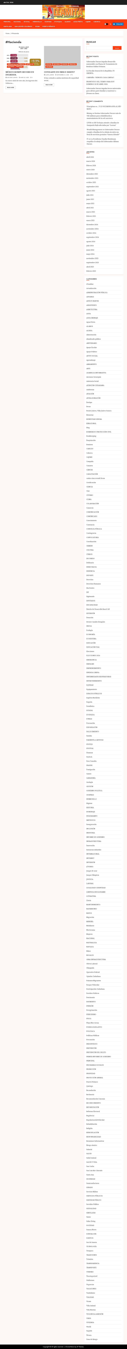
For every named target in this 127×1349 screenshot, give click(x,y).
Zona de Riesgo (91, 1339)
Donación (89, 618)
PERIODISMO (91, 1014)
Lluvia (88, 900)
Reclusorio (90, 1094)
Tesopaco (89, 1251)
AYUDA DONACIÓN (93, 398)
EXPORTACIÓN (91, 727)
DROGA (89, 626)
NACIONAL (17, 22)
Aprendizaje (90, 360)
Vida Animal (90, 1306)
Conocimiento (91, 520)
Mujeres (89, 934)
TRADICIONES (91, 1255)
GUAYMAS (48, 22)
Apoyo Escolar (91, 347)
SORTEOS (89, 1238)
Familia (89, 736)
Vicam (37, 26)
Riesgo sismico (91, 1145)
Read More (10, 87)
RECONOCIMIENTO (93, 1103)
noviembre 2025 (92, 178)
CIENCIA (89, 487)
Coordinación (91, 541)
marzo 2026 (90, 161)
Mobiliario (90, 926)
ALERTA (89, 331)
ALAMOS (68, 22)
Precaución (90, 1040)
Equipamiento (91, 689)
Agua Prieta (78, 22)
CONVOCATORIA (92, 537)
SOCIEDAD (49, 67)
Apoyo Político (91, 352)
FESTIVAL (90, 748)
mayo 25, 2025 (24, 77)
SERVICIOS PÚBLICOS (94, 1196)
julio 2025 (90, 195)
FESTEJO (89, 744)
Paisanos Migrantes (93, 981)
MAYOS (89, 913)
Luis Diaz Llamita (12, 77)
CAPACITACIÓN (92, 474)
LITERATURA (91, 896)
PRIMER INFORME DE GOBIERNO (98, 1057)
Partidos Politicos (92, 993)
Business (89, 444)
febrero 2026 (91, 165)
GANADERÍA (90, 778)
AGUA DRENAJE (92, 318)
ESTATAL (27, 22)
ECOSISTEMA (91, 639)
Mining (89, 113)
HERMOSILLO (37, 22)
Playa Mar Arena (92, 1023)
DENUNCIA (90, 571)
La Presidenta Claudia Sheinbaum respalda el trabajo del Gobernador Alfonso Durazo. (103, 141)
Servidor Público (92, 1204)
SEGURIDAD (90, 1179)
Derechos (89, 580)
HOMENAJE (90, 812)
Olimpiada (90, 968)
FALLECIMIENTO (92, 731)
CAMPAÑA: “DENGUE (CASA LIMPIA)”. (100, 77)
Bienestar (90, 415)
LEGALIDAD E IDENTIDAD (96, 888)
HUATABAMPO (91, 816)
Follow (118, 24)
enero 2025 (90, 220)
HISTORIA (90, 807)
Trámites (89, 1259)
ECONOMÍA (90, 634)
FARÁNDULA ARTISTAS (94, 740)
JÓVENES (89, 867)
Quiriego (89, 1086)
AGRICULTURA (91, 309)
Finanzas (89, 753)
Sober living (90, 1221)
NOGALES (90, 955)
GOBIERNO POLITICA (94, 791)
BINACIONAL (91, 423)
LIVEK (89, 123)
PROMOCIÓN (91, 1069)
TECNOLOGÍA (91, 1246)
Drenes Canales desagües (95, 622)
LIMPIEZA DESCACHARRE (95, 892)
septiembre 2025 (92, 187)
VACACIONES (91, 1289)
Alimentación (91, 335)
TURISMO (90, 1272)
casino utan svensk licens (95, 478)
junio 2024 (90, 250)
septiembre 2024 (92, 237)
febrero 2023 (91, 271)
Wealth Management (94, 129)
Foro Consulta (91, 761)
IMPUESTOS (29, 64)
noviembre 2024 (92, 229)
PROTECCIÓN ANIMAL (94, 1078)
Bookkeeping (91, 436)
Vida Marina (91, 1310)
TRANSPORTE (91, 1268)
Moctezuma (90, 930)
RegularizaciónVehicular (95, 1120)
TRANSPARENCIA (92, 1263)
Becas (88, 406)
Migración (90, 917)
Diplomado (90, 596)
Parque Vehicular (92, 985)
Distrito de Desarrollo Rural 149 (98, 609)
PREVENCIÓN (91, 1048)
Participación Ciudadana (95, 989)
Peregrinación (91, 1010)
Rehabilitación (91, 1124)
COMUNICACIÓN (92, 512)
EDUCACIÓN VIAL (93, 647)
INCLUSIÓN (90, 829)
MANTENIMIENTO (93, 904)
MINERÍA (89, 921)
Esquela (89, 702)
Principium (91, 106)
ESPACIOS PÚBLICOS (94, 694)
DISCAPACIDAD (92, 605)
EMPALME (90, 664)
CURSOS (89, 554)
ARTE (88, 368)
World (88, 1327)
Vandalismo (90, 1293)
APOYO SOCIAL (92, 356)
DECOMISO (90, 558)
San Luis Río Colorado (23, 26)
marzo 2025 (90, 212)
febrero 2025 (91, 216)
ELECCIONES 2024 (93, 655)
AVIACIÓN (90, 394)
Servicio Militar (92, 1192)
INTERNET (90, 858)
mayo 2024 (90, 254)
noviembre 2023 (92, 258)
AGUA (88, 314)
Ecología (89, 630)
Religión (89, 1128)
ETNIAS (89, 719)
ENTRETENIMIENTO (94, 681)
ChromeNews (69, 1347)
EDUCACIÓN (91, 643)
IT (87, 139)
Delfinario (90, 563)
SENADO (89, 1187)
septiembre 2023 (92, 262)
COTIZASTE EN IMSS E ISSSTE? (59, 72)
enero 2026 (90, 170)
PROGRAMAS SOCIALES (95, 1065)
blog (88, 428)
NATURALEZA (91, 943)
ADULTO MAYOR (92, 301)
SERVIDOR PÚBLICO (93, 1200)
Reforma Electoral (93, 1111)
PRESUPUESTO (91, 1044)
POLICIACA (90, 1031)
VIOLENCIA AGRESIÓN (94, 1314)
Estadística (90, 706)
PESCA (88, 1018)
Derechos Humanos (93, 584)
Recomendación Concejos (95, 1099)
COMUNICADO (91, 516)
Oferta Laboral (91, 964)
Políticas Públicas (92, 1035)
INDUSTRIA (90, 833)
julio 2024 (90, 246)
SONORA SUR (91, 1234)
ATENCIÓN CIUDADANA (95, 385)
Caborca (96, 22)
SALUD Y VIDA (91, 1162)
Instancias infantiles (93, 850)
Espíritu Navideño (93, 698)
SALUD (89, 1154)
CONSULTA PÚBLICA (94, 529)
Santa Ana (8, 26)
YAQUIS (89, 1331)
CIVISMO (89, 495)
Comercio (89, 508)
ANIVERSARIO (91, 343)
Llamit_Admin (50, 75)
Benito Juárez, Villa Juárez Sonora (98, 411)
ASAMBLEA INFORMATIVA (96, 373)
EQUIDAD (89, 685)
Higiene (89, 803)
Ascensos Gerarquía (93, 377)
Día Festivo (90, 588)
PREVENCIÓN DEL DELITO (96, 1052)
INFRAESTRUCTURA (93, 841)
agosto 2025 (90, 191)
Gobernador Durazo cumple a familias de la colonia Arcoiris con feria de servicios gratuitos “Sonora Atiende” (103, 132)
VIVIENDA (90, 1322)
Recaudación (91, 1090)
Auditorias (90, 390)
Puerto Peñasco (48, 26)
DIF (87, 592)
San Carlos (90, 1166)
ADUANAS (90, 297)
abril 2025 (90, 208)
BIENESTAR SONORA (94, 419)
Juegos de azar (91, 871)
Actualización (91, 288)
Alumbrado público (93, 339)
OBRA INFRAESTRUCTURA (96, 959)
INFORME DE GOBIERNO (95, 837)
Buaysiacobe (91, 440)
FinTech (89, 757)
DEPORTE (89, 575)
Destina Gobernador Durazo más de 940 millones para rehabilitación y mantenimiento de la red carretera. (104, 115)
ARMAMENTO (91, 364)
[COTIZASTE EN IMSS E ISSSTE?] (62, 57)
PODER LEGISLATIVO (94, 1027)
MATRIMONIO (91, 909)
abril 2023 (90, 267)
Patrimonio (90, 997)
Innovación (90, 845)
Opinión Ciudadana (93, 976)
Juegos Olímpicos (92, 875)
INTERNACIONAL (92, 854)
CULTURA (90, 550)
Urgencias (90, 1284)
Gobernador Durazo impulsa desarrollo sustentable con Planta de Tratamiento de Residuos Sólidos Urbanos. (101, 64)
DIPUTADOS (90, 601)
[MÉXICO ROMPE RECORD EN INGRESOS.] (24, 57)
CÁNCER (89, 470)
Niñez (88, 951)
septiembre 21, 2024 (63, 75)
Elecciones (90, 651)
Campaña (89, 461)
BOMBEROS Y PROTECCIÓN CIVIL (98, 432)
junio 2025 (90, 199)
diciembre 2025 (92, 174)
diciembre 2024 (92, 224)
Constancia (90, 525)
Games (88, 774)
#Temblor (90, 284)
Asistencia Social (92, 381)
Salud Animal (91, 1158)
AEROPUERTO (91, 305)
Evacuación (90, 723)
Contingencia (91, 533)
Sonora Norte (91, 1230)
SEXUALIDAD (91, 1208)
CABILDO (89, 449)
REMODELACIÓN (92, 1132)
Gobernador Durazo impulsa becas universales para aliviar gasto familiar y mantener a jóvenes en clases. (103, 90)
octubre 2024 (91, 233)
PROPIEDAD (90, 1073)
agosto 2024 (90, 241)
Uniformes (90, 1280)
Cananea (89, 466)
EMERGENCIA (91, 660)
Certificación (91, 482)
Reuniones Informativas (95, 1141)
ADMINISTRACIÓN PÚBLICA (16, 64)
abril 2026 (90, 157)
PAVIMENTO (91, 1002)
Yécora (88, 1335)
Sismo (88, 1217)
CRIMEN (89, 546)
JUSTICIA (89, 879)
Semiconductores (92, 1183)
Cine (88, 491)
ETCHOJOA (58, 22)
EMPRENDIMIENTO (93, 668)
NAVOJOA (90, 947)
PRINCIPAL (7, 22)
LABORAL (90, 883)
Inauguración (91, 824)
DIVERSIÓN (90, 613)
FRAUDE (89, 765)
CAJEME (88, 22)
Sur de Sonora (91, 1242)
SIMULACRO (91, 1213)
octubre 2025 (91, 182)
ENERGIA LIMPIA (92, 672)
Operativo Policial (93, 972)
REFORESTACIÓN (92, 1107)
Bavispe (89, 402)
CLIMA (88, 499)
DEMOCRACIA (91, 567)
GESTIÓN (89, 786)
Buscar (91, 42)
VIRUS (88, 1318)
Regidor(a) (90, 1116)
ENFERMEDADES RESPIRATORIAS (98, 677)
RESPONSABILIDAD (93, 1137)
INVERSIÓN (90, 862)
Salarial (89, 1149)
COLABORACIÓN (92, 504)
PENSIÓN (65, 64)
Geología (89, 782)
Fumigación (90, 769)
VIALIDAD (90, 1297)
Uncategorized (91, 1276)
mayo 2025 (90, 203)
